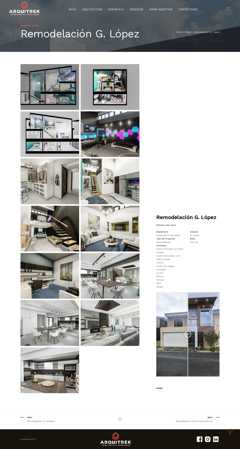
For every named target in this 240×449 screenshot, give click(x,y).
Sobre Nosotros (158, 8)
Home (179, 32)
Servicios (136, 8)
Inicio (79, 8)
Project (188, 32)
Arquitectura (97, 8)
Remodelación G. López (207, 32)
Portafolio (118, 8)
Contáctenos (182, 8)
